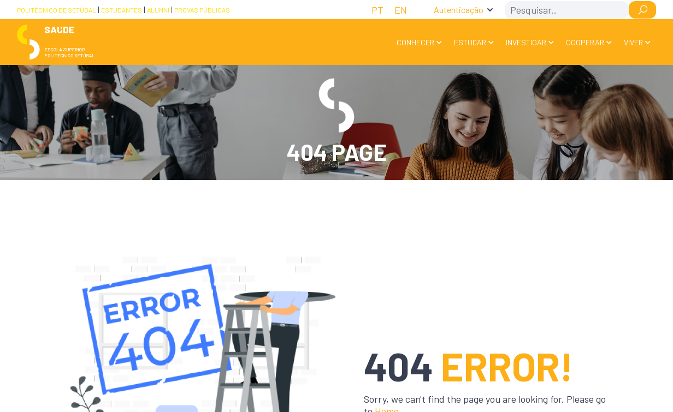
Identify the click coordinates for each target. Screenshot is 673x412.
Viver (633, 42)
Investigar (526, 42)
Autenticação (458, 9)
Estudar (470, 42)
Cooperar (585, 42)
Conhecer (415, 42)
